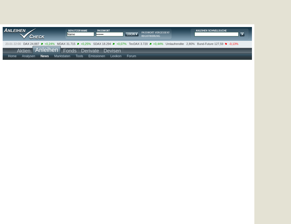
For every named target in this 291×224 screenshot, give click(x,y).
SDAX (97, 43)
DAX (26, 43)
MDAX (61, 43)
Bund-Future (205, 43)
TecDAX (134, 43)
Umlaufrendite (175, 43)
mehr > (10, 49)
